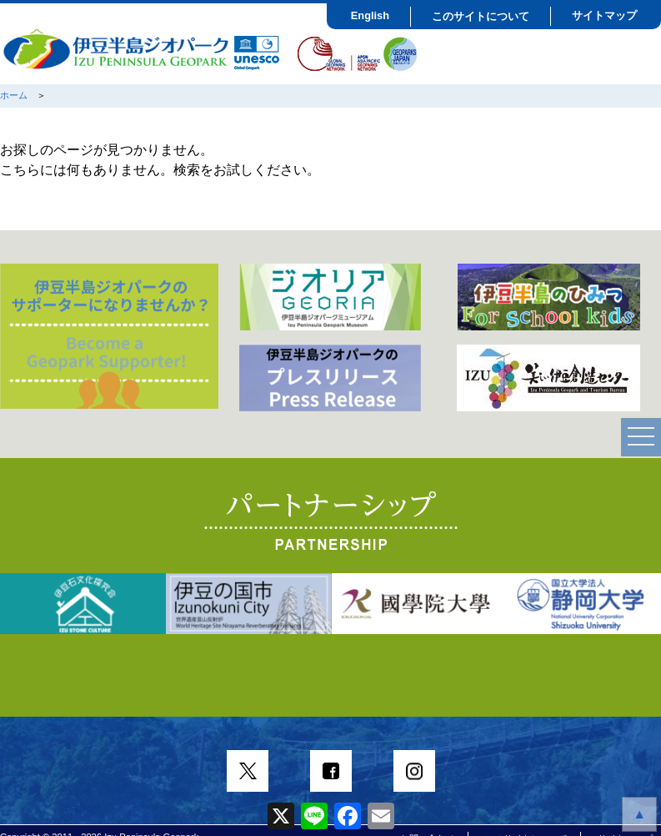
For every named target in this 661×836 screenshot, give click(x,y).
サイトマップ (604, 15)
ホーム (14, 95)
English (370, 15)
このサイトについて (480, 16)
